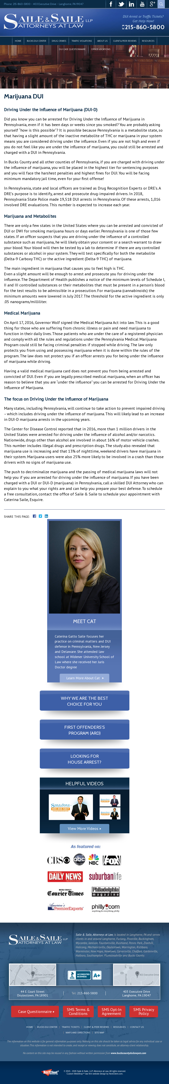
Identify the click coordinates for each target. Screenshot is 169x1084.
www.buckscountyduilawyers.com (128, 1053)
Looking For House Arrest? (84, 759)
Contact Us (137, 1026)
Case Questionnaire (35, 1011)
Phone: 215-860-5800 (17, 4)
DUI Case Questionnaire (72, 49)
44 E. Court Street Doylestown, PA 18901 (32, 993)
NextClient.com (116, 1074)
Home (18, 41)
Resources (148, 41)
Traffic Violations (82, 41)
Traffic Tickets (70, 1026)
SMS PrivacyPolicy (143, 1011)
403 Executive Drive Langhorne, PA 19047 (136, 993)
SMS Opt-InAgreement (111, 1011)
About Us (102, 41)
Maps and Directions (78, 1032)
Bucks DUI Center (36, 41)
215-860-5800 (145, 27)
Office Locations (100, 49)
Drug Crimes (59, 41)
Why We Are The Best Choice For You (84, 701)
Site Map (99, 1032)
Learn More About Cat (83, 678)
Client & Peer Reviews (124, 41)
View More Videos (83, 828)
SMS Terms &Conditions (78, 1011)
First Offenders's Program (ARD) (84, 730)
